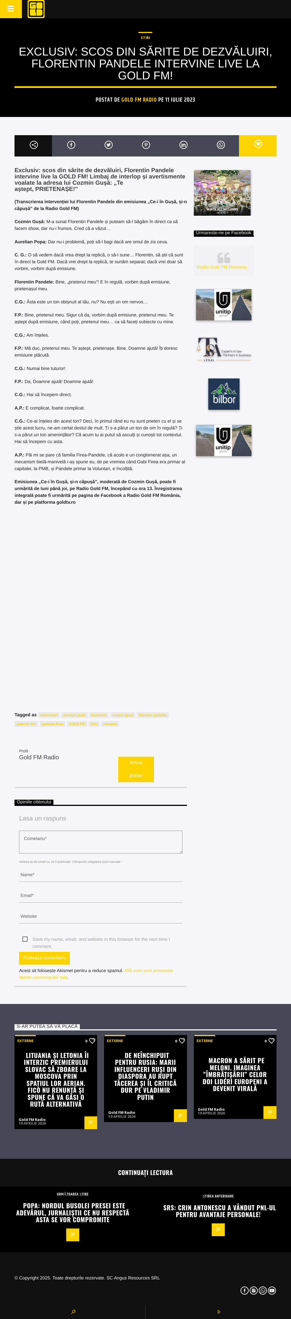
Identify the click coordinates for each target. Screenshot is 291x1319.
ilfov (94, 724)
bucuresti (99, 715)
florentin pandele (153, 715)
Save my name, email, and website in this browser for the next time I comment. (101, 940)
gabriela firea (52, 724)
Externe (25, 1040)
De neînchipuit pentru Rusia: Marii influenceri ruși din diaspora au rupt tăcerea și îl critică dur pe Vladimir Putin (145, 1076)
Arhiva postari (136, 769)
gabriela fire (26, 724)
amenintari (49, 715)
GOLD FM (77, 724)
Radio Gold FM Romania (222, 267)
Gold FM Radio (139, 99)
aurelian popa (74, 715)
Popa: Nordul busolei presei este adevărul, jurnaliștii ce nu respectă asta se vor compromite (73, 1212)
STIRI (145, 37)
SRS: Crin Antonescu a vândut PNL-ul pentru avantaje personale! (219, 1211)
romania (110, 724)
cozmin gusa (123, 715)
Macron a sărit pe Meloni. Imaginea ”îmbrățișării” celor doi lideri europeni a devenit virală (235, 1074)
